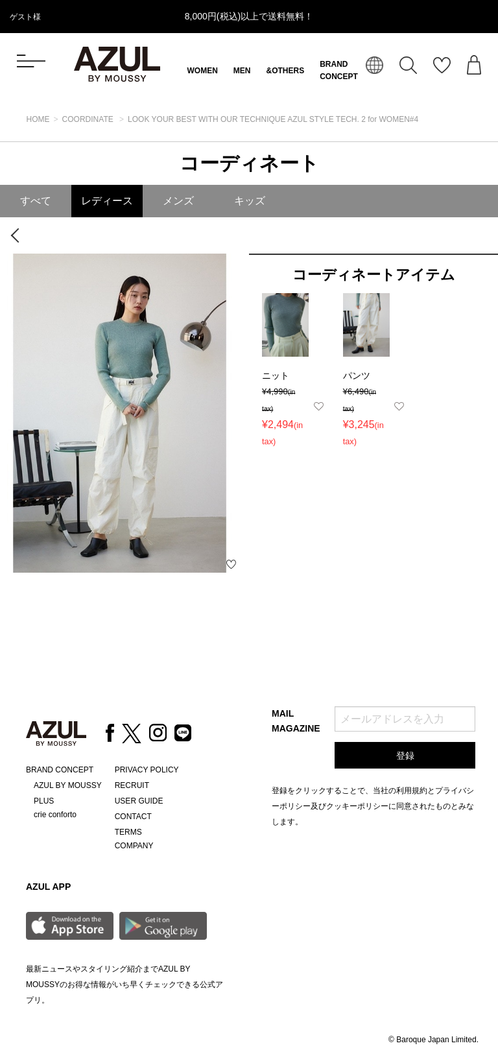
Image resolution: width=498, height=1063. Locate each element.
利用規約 (411, 790)
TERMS (128, 832)
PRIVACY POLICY (147, 769)
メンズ (178, 200)
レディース (107, 200)
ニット (275, 375)
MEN (242, 70)
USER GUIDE (139, 801)
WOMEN (202, 70)
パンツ (356, 375)
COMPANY (134, 845)
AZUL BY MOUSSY (68, 785)
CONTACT (133, 816)
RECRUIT (132, 785)
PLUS (44, 801)
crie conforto (55, 814)
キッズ (249, 200)
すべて (35, 200)
